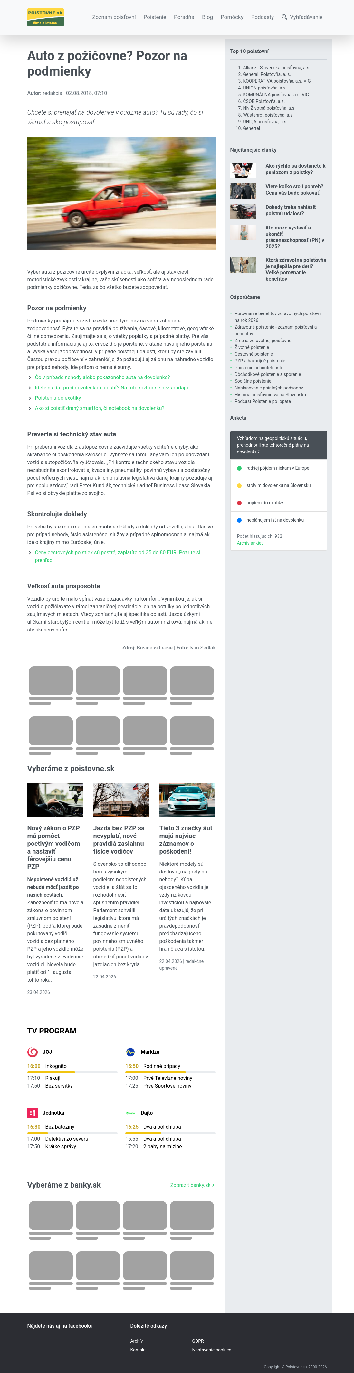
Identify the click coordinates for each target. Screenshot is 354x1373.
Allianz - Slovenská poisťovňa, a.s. (277, 67)
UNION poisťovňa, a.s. (265, 87)
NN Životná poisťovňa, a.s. (269, 108)
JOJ (47, 1052)
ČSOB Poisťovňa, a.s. (264, 101)
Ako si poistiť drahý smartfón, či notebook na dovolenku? (100, 408)
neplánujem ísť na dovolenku (275, 520)
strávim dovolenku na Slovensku (279, 485)
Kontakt (138, 1349)
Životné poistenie (252, 347)
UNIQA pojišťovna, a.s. (265, 121)
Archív (136, 1341)
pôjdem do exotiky (265, 502)
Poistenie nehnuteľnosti (258, 367)
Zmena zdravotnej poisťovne (263, 340)
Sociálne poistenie (253, 381)
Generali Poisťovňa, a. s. (267, 74)
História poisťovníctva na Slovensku (270, 394)
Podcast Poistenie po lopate (263, 401)
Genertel (251, 128)
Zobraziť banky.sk (193, 1185)
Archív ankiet (250, 543)
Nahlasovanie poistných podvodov (269, 387)
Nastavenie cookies (211, 1349)
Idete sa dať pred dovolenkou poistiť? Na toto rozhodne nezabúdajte (112, 388)
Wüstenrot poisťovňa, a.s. (268, 114)
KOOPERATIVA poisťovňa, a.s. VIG (277, 81)
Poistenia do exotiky (58, 398)
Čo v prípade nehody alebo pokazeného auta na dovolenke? (102, 377)
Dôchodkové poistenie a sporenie (268, 374)
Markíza (150, 1052)
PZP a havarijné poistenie (260, 360)
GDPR (198, 1341)
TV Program (52, 1030)
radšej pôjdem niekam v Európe (278, 468)
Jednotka (53, 1113)
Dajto (147, 1113)
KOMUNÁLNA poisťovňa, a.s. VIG (276, 94)
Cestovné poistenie (254, 354)
